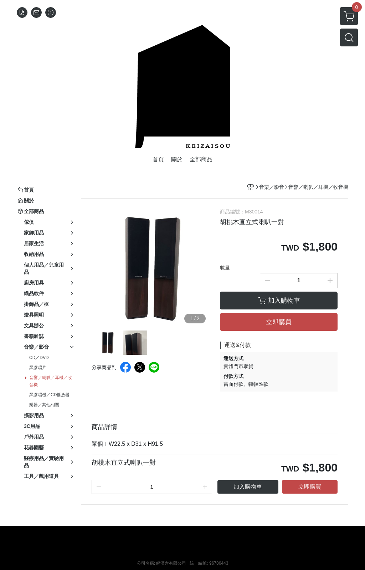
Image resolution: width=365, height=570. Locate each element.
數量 (225, 268)
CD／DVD (39, 357)
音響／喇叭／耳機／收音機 (50, 381)
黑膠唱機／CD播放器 (49, 394)
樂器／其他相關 (44, 404)
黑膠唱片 (37, 367)
